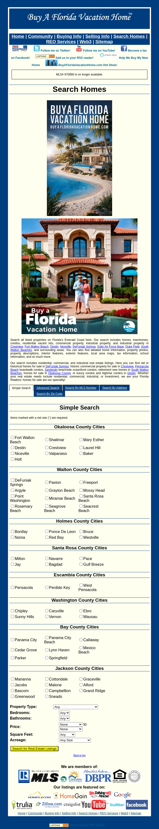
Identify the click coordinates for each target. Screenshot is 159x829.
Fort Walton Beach (37, 346)
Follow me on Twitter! (55, 50)
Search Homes (129, 36)
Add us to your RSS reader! (75, 58)
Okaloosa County (59, 373)
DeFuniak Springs (84, 346)
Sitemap (104, 41)
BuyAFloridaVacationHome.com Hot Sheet (87, 65)
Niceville (65, 346)
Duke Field (132, 346)
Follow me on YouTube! (99, 50)
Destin (54, 346)
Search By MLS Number (80, 388)
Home (18, 36)
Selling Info (97, 36)
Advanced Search (47, 388)
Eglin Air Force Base (110, 346)
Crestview (16, 346)
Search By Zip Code (49, 394)
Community (40, 36)
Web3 (86, 41)
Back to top (79, 755)
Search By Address (114, 388)
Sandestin (51, 369)
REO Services (61, 41)
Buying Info (69, 36)
